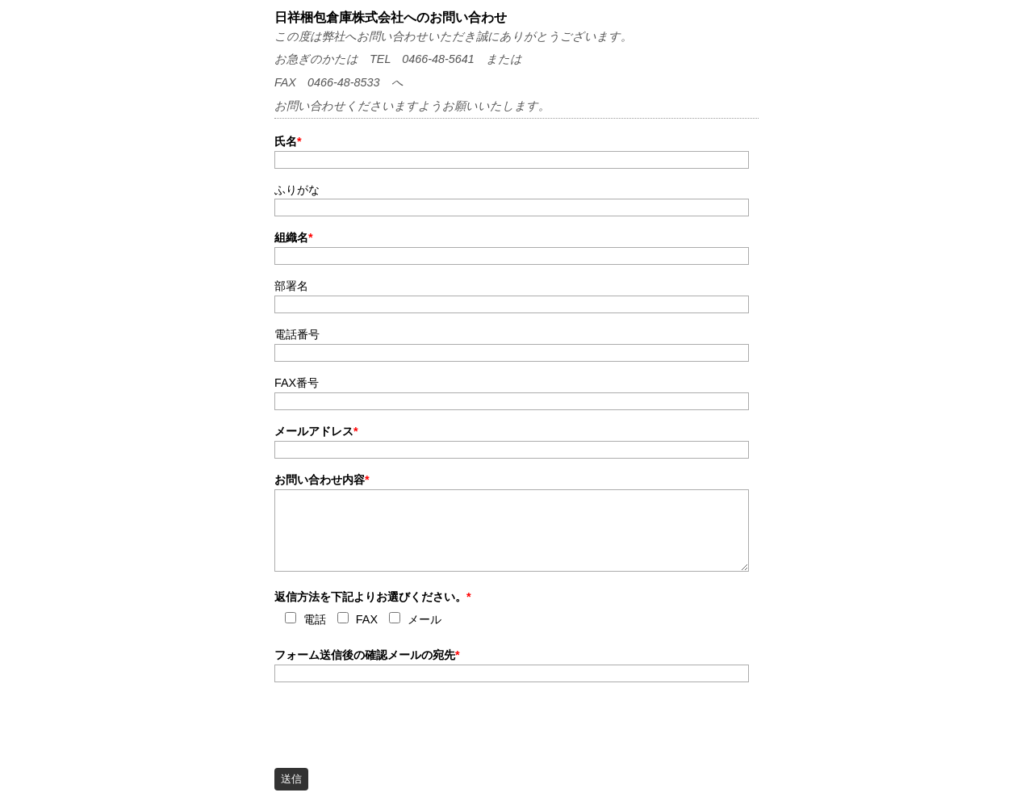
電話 (314, 620)
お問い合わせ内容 (322, 479)
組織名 (293, 237)
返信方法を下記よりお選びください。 (372, 596)
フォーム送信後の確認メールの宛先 (367, 654)
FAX (367, 620)
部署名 (291, 285)
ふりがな (297, 189)
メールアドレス (316, 431)
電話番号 (297, 334)
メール (424, 620)
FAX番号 (296, 382)
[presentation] (397, 720)
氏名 (288, 141)
